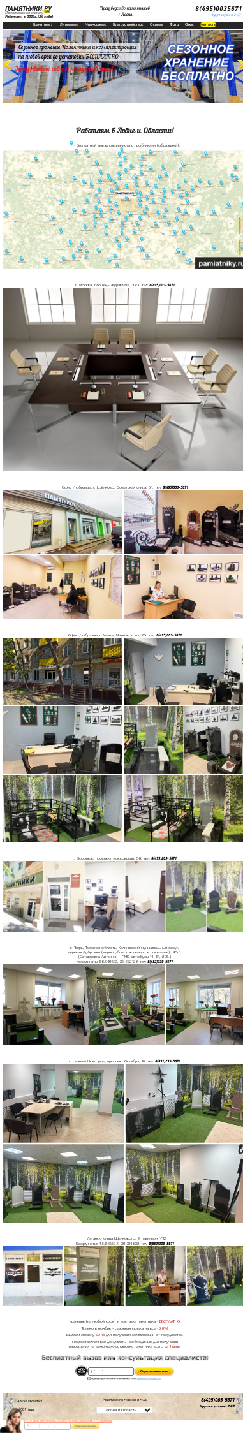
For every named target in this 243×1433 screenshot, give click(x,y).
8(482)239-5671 (160, 961)
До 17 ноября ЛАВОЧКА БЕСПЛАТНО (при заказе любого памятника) (68, 1420)
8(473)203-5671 (164, 858)
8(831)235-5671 (167, 1061)
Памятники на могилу (24, 12)
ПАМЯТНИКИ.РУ (28, 9)
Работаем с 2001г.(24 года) (29, 16)
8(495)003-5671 (162, 285)
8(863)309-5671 (161, 1243)
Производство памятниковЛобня (125, 11)
